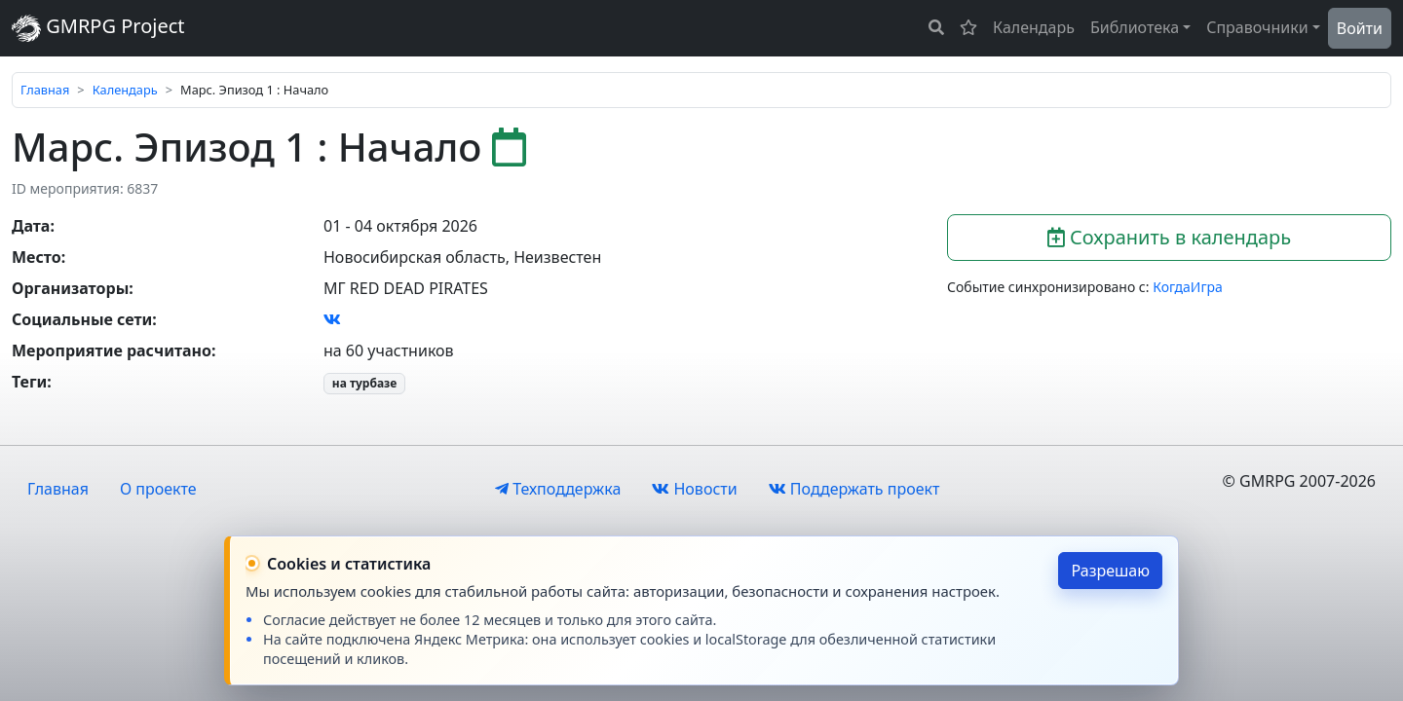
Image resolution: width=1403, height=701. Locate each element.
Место (36, 257)
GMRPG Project (98, 28)
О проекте (158, 488)
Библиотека (1134, 27)
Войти (1360, 28)
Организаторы (70, 288)
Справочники (1257, 27)
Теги (29, 381)
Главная (44, 89)
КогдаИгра (1188, 286)
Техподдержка (558, 488)
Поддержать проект (854, 488)
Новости (694, 488)
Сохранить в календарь (1169, 237)
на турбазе (365, 383)
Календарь (1034, 27)
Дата (31, 226)
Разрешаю (1110, 570)
